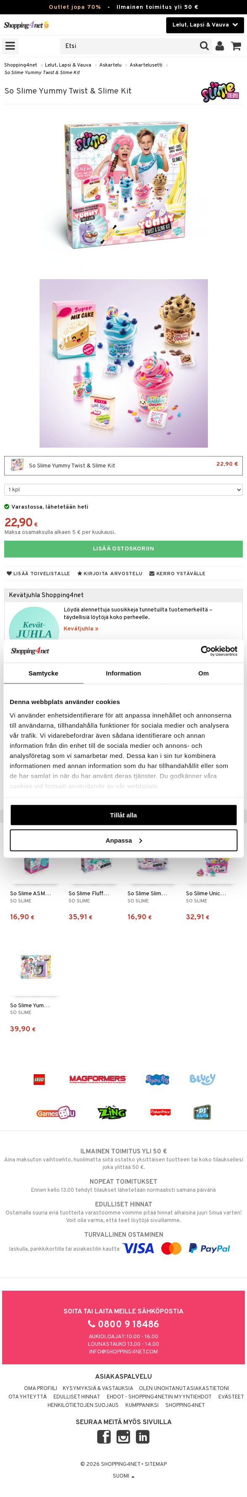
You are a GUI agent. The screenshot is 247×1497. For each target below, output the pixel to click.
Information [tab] (123, 673)
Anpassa (124, 839)
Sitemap (156, 1464)
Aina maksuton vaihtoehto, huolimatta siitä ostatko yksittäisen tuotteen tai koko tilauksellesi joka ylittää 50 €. (123, 1159)
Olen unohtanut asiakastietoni (184, 1388)
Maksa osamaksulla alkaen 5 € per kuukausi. (60, 532)
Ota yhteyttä (27, 1397)
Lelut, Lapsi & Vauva (68, 65)
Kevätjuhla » (81, 628)
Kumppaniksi (142, 1405)
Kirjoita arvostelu (109, 574)
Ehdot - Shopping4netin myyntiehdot (159, 1397)
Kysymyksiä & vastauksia (98, 1388)
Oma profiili (40, 1388)
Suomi (124, 1476)
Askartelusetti (146, 65)
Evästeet (231, 1397)
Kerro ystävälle (177, 574)
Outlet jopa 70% (75, 7)
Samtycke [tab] (43, 673)
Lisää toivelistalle (38, 574)
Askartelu (110, 65)
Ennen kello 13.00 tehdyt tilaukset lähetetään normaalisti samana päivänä (123, 1186)
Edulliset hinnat (76, 1397)
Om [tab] (203, 673)
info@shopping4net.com (123, 1352)
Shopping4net (20, 65)
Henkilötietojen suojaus (83, 1405)
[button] (236, 46)
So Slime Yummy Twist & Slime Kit (42, 72)
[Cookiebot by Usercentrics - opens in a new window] (200, 651)
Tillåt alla (123, 815)
